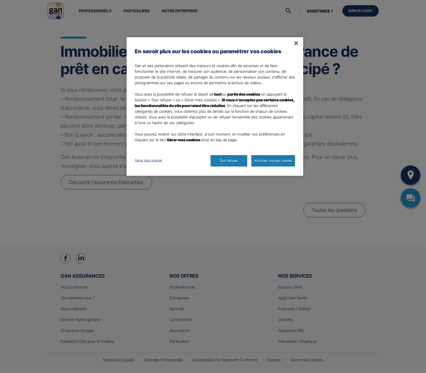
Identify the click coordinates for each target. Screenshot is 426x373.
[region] (215, 106)
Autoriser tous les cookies (273, 160)
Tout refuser (229, 160)
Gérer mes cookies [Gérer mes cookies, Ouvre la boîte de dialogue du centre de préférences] (148, 160)
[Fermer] (296, 43)
